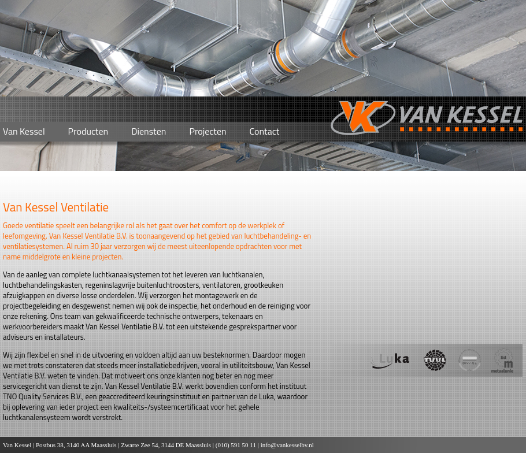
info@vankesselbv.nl (287, 444)
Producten (88, 131)
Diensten (148, 131)
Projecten (207, 131)
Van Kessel (24, 131)
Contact (265, 131)
